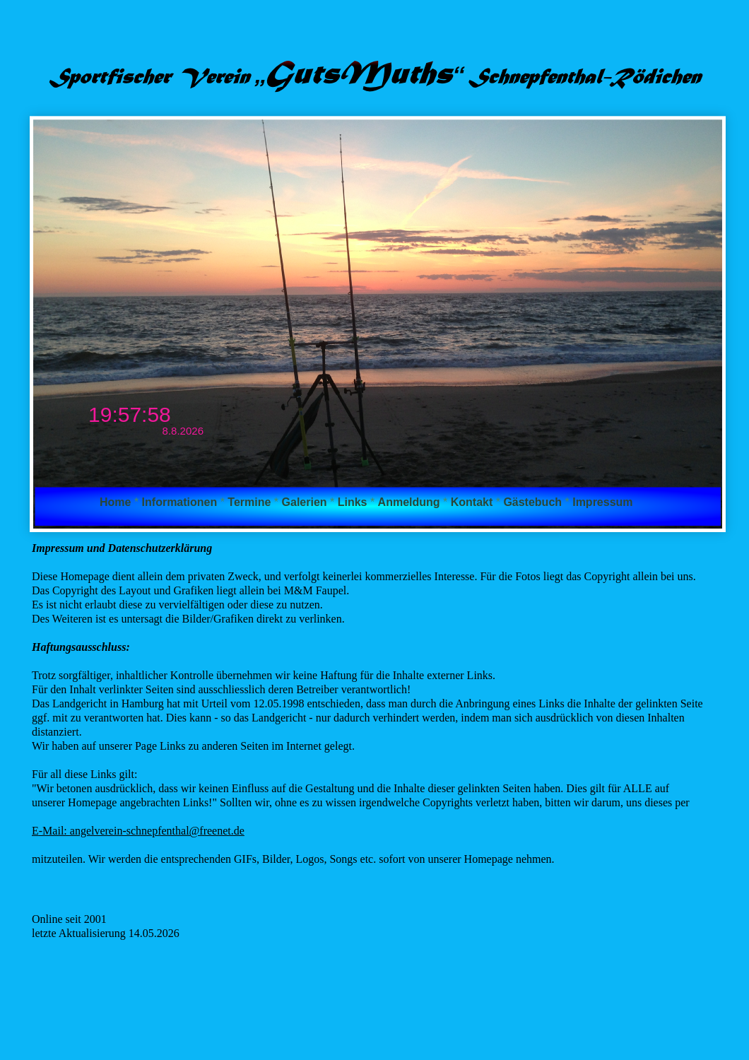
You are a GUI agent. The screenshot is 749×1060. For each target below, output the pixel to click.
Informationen (181, 502)
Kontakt (473, 502)
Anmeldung (410, 502)
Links (354, 502)
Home (117, 502)
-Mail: (54, 831)
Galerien (306, 502)
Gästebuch (534, 502)
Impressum (602, 502)
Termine (251, 502)
